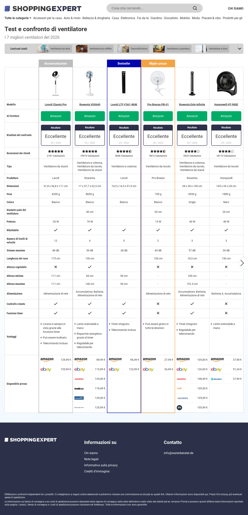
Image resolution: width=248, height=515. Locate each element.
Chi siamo (235, 8)
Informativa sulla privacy (101, 465)
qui (206, 494)
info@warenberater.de (178, 453)
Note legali (91, 459)
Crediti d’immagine (96, 471)
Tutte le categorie (18, 18)
